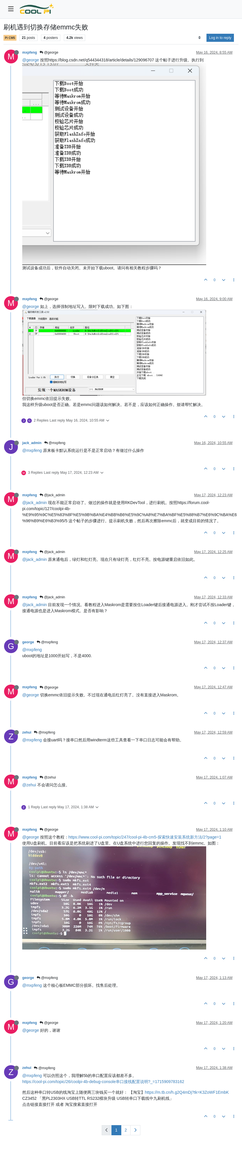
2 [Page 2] (126, 1130)
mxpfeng (29, 52)
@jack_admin (52, 495)
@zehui (48, 777)
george (28, 642)
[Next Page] (135, 1130)
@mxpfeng (55, 443)
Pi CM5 (10, 38)
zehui (26, 732)
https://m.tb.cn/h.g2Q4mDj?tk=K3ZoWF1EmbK (187, 1092)
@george (49, 52)
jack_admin (32, 443)
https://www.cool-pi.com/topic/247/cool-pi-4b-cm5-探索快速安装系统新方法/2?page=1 (144, 837)
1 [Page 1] (116, 1130)
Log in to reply (220, 38)
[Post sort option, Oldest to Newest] (199, 38)
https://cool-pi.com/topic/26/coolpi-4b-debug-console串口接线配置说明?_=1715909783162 (103, 1081)
